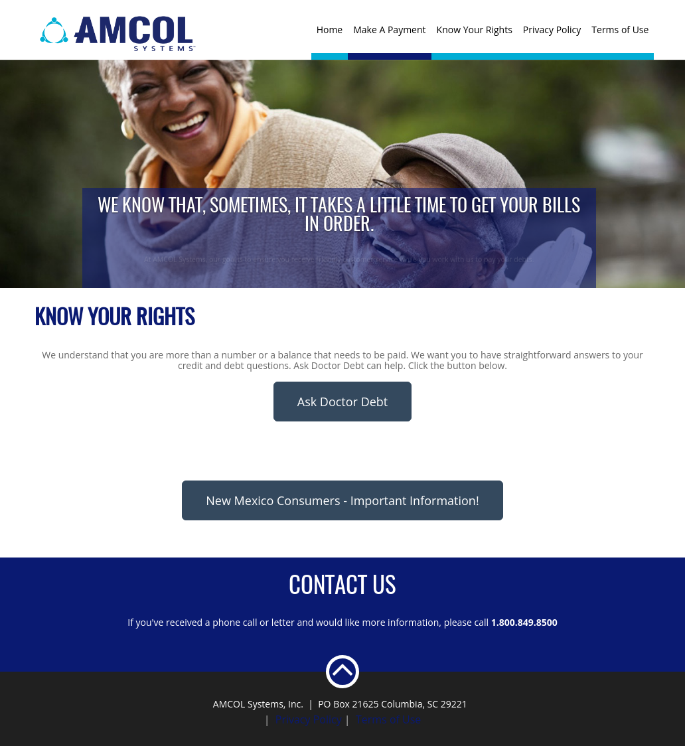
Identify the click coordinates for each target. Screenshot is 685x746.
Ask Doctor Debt (342, 402)
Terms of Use (619, 29)
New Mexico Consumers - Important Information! (342, 500)
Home (330, 29)
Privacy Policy (552, 29)
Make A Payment (389, 29)
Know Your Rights (474, 29)
